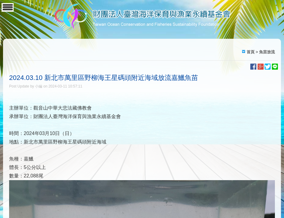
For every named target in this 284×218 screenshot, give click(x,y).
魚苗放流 (267, 52)
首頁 (251, 52)
